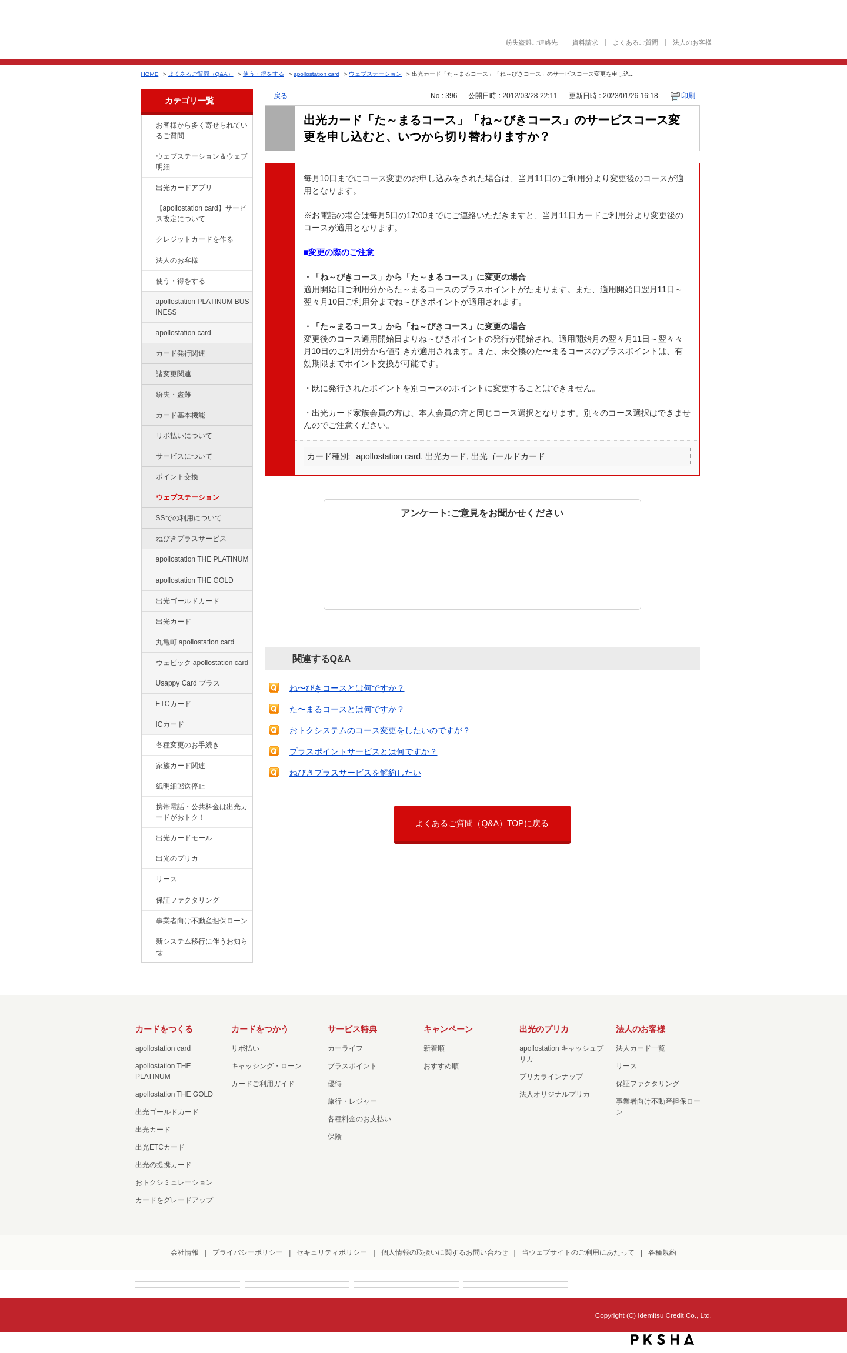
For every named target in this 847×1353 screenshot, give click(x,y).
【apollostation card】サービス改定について (201, 213)
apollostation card (316, 74)
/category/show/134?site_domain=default (148, 126)
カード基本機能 (180, 415)
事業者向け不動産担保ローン (202, 921)
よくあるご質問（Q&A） (201, 74)
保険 (335, 1136)
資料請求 (585, 42)
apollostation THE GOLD (195, 580)
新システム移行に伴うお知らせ (202, 946)
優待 (335, 1084)
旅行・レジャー (352, 1101)
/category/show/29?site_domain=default (148, 333)
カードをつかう (260, 1029)
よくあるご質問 (635, 42)
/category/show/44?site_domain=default (148, 581)
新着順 (434, 1048)
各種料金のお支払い (359, 1119)
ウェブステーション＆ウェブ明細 (202, 161)
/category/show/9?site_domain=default (148, 282)
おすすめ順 (441, 1066)
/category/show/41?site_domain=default (148, 560)
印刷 (688, 96)
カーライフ (345, 1048)
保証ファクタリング (187, 900)
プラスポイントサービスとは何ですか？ (363, 751)
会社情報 (185, 1252)
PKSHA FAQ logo (662, 1339)
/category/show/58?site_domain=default (148, 601)
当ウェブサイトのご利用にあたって (578, 1252)
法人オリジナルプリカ (554, 1094)
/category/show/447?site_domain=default (148, 302)
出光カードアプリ (184, 187)
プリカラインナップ (551, 1077)
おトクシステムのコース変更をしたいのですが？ (380, 730)
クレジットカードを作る (195, 239)
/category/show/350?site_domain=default (148, 942)
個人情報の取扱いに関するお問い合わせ (444, 1252)
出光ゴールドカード (187, 601)
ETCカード (173, 704)
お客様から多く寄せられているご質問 (202, 130)
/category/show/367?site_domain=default (148, 684)
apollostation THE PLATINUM (202, 559)
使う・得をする (263, 74)
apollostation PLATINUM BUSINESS (202, 307)
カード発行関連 (180, 353)
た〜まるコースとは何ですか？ (347, 709)
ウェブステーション (375, 74)
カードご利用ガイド (263, 1084)
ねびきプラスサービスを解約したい (355, 772)
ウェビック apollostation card (202, 663)
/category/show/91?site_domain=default (148, 663)
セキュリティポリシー (331, 1252)
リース (166, 879)
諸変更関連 (173, 374)
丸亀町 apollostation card (195, 642)
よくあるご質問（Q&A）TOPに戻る (481, 823)
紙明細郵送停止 (180, 786)
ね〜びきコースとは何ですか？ (347, 688)
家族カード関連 (180, 765)
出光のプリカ (177, 858)
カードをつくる (164, 1029)
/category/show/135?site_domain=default (148, 157)
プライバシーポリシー (247, 1252)
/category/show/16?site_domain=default (148, 859)
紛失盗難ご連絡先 (532, 42)
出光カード (173, 621)
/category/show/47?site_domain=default (148, 622)
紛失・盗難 (173, 394)
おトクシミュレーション (174, 1182)
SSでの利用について (189, 518)
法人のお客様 (692, 42)
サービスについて (184, 456)
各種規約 (662, 1252)
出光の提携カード (163, 1165)
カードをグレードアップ (174, 1200)
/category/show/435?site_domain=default (148, 188)
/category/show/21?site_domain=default (148, 261)
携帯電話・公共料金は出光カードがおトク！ (202, 812)
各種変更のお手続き (187, 745)
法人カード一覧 (640, 1048)
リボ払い (245, 1048)
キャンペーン (448, 1029)
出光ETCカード (160, 1147)
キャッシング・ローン (266, 1066)
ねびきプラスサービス (191, 538)
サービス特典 (352, 1029)
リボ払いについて (184, 436)
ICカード (170, 724)
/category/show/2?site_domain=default (148, 240)
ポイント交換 (177, 477)
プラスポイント (352, 1066)
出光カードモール (184, 838)
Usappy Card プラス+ (190, 683)
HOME (150, 74)
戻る (281, 96)
